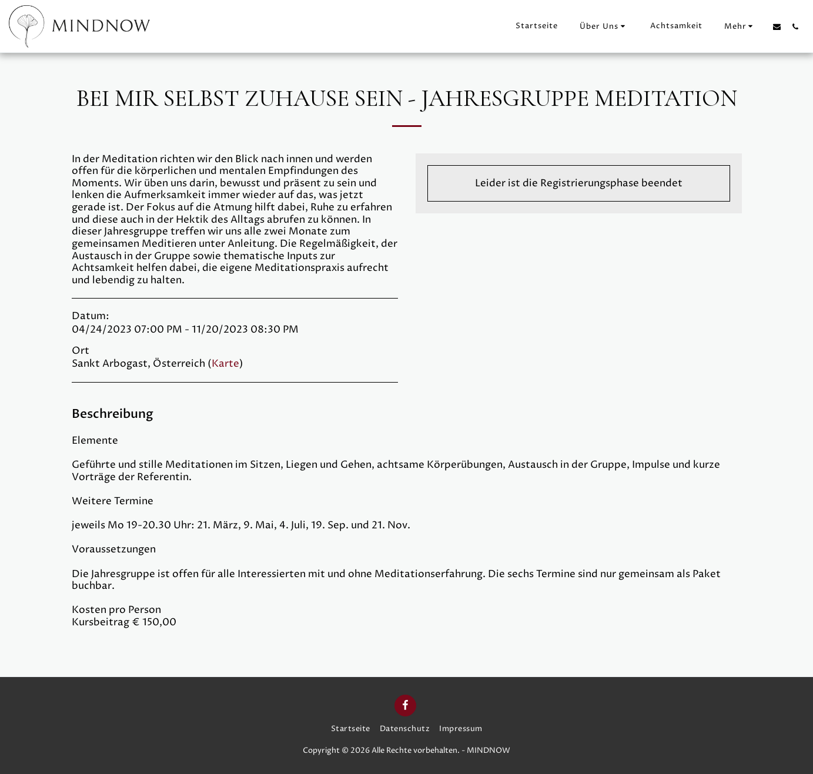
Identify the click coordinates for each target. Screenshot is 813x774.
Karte (225, 363)
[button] (604, 26)
